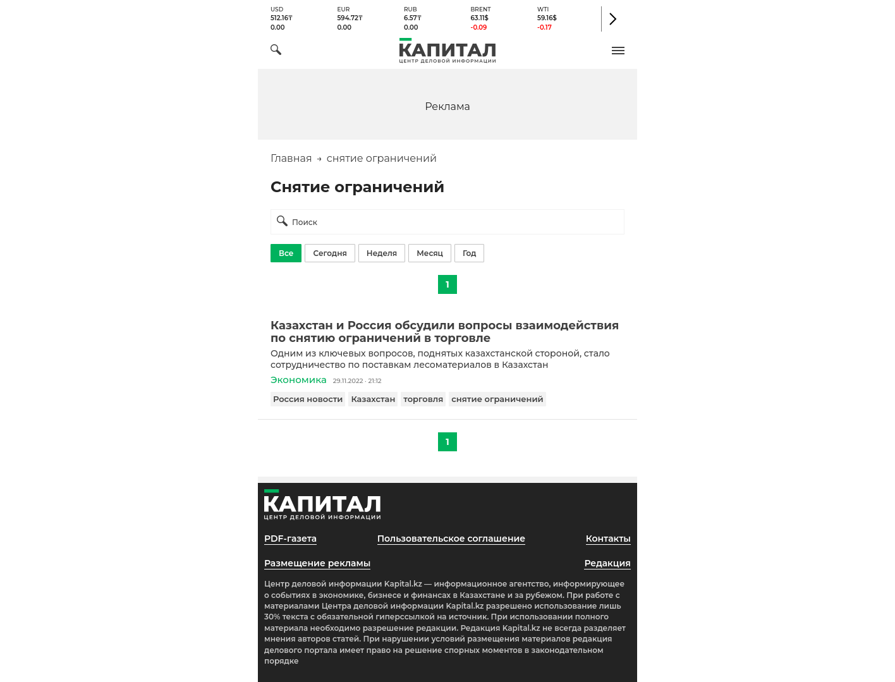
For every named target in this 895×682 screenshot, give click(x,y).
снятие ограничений (497, 399)
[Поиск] (276, 52)
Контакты (608, 538)
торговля (423, 399)
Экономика (299, 380)
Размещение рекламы (317, 563)
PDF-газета (290, 538)
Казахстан (373, 399)
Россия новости (308, 399)
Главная (291, 158)
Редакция (607, 563)
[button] (618, 50)
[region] (447, 106)
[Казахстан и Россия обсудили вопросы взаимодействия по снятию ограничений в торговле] (447, 331)
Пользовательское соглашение (451, 538)
